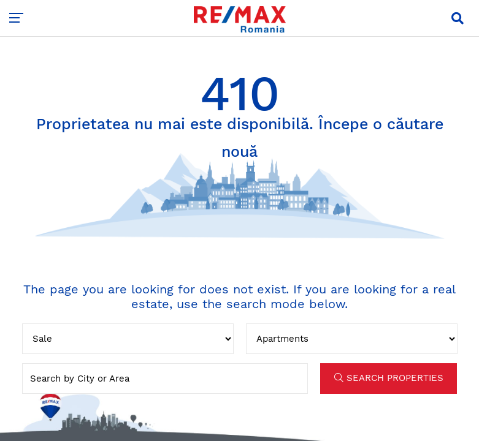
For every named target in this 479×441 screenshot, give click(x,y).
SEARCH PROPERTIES (388, 377)
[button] (457, 18)
